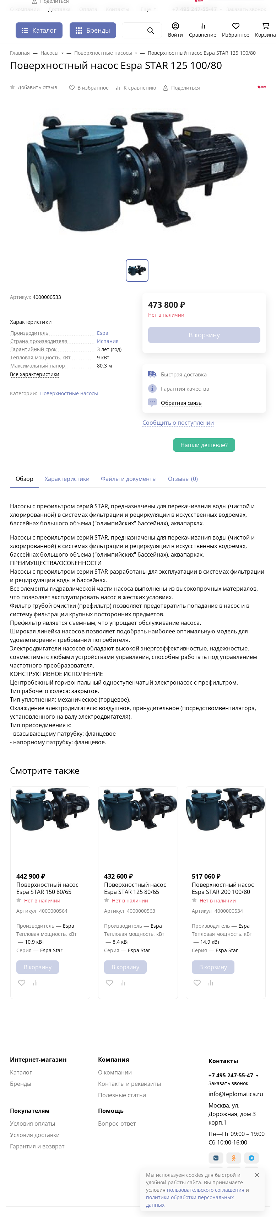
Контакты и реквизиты (129, 1084)
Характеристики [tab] (67, 479)
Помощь (111, 1111)
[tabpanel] (138, 624)
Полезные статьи (122, 1095)
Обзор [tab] (24, 479)
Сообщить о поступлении (178, 423)
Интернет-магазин (38, 1059)
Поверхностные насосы (69, 393)
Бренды (93, 30)
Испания (108, 341)
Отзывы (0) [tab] (183, 479)
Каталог (21, 1072)
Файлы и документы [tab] (129, 479)
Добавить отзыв (37, 87)
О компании (115, 1072)
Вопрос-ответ (117, 1123)
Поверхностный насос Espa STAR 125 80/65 (135, 888)
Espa (102, 332)
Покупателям (30, 1111)
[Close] (257, 1175)
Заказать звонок (228, 1083)
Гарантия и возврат (37, 1146)
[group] (138, 182)
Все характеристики (34, 374)
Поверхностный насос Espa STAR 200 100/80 (223, 888)
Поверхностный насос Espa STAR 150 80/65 (47, 888)
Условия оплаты (32, 1123)
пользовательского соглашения (205, 1189)
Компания (113, 1059)
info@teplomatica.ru (236, 1094)
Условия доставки (35, 1135)
